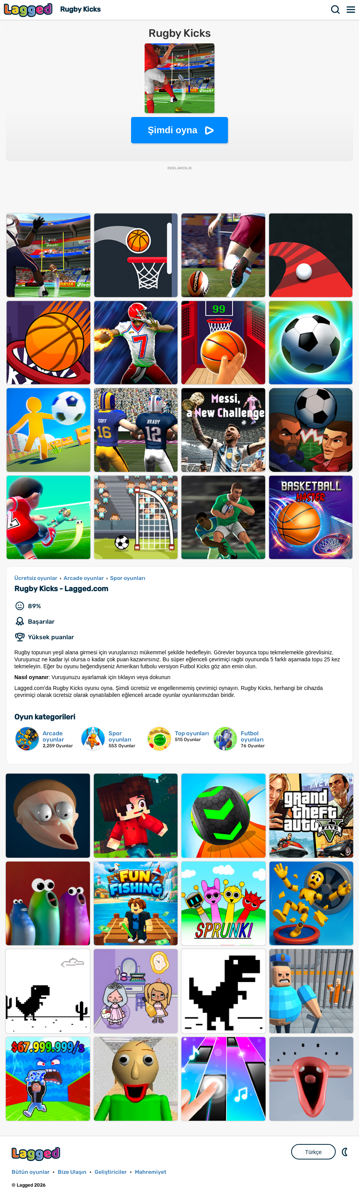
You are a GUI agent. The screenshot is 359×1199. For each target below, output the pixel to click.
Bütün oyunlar (31, 1172)
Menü (351, 9)
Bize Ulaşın (72, 1172)
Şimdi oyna (172, 130)
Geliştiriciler (111, 1172)
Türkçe (313, 1152)
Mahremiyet (150, 1172)
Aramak (335, 9)
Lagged (29, 10)
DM (345, 1151)
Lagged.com (37, 1154)
